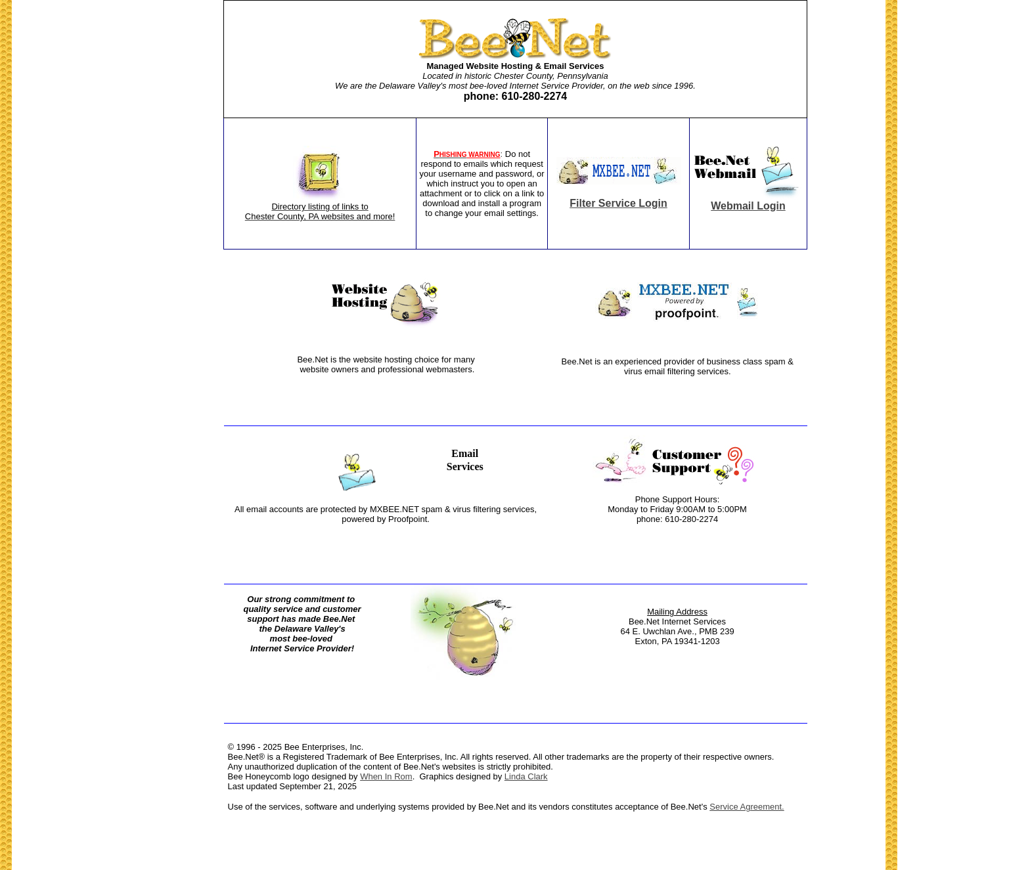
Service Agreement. (746, 807)
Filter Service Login (618, 203)
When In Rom (386, 776)
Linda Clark (526, 776)
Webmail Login (748, 205)
